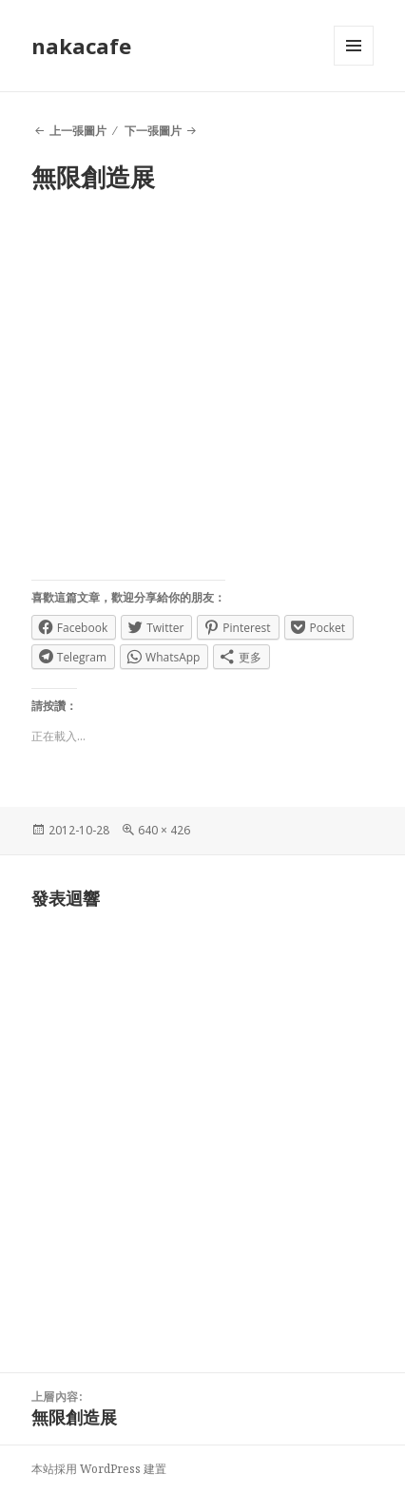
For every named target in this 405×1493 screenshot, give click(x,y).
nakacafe (81, 45)
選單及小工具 (354, 65)
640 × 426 (164, 830)
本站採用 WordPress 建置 (98, 1469)
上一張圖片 (77, 131)
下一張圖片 (153, 131)
